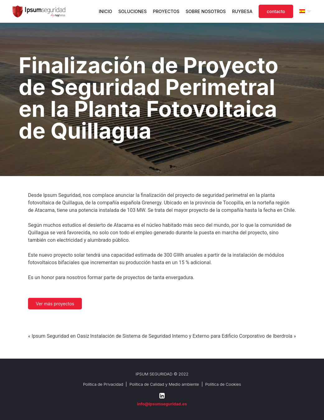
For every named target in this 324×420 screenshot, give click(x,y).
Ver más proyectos (55, 303)
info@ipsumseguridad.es (162, 403)
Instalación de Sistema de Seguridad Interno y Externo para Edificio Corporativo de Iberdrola (191, 336)
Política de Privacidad (103, 384)
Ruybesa (242, 11)
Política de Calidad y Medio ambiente (164, 384)
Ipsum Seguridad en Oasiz (60, 336)
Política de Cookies (223, 384)
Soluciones (132, 11)
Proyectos (166, 11)
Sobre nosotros (206, 11)
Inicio (105, 11)
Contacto (276, 11)
